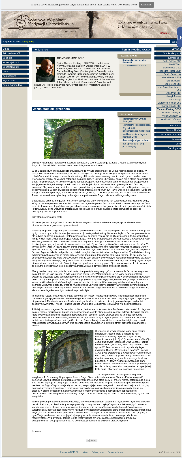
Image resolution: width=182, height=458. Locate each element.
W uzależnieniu (11, 67)
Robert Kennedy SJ (171, 112)
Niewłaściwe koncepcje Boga (137, 125)
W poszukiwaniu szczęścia (134, 65)
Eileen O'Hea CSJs (172, 67)
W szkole (7, 57)
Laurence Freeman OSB (169, 103)
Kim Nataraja (175, 99)
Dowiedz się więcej (128, 4)
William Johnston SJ (171, 116)
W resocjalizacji (11, 62)
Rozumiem (146, 4)
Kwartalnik (175, 125)
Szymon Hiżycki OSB (171, 106)
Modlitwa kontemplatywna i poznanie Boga (135, 135)
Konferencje (174, 57)
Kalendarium (9, 76)
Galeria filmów (173, 130)
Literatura (176, 139)
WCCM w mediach (171, 134)
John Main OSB (173, 93)
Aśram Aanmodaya (13, 85)
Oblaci (6, 71)
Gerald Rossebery (172, 74)
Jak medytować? (11, 53)
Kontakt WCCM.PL (69, 452)
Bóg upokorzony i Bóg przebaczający (133, 145)
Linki (178, 143)
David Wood (175, 64)
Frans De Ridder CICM (170, 71)
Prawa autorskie (115, 452)
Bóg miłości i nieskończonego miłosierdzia (136, 129)
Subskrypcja (174, 148)
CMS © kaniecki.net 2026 (169, 452)
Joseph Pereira (173, 96)
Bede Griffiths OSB (172, 61)
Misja (84, 452)
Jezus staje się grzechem (135, 140)
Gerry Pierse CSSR (171, 77)
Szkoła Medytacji (172, 53)
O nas (6, 48)
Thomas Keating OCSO (169, 109)
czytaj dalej (28, 41)
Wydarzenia (9, 80)
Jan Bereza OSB (173, 84)
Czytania (176, 48)
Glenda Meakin (173, 80)
